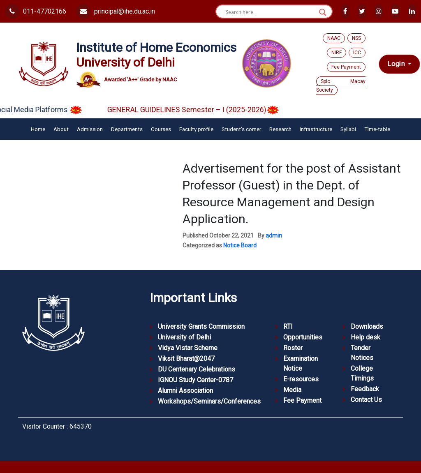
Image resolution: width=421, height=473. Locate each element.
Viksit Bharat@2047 (186, 358)
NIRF (336, 52)
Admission (90, 129)
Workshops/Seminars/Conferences (209, 401)
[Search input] (270, 12)
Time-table (377, 129)
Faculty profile (196, 129)
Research (280, 129)
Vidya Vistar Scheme (187, 348)
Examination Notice (300, 363)
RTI (288, 326)
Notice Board (240, 245)
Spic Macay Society (340, 85)
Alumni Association (185, 391)
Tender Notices (362, 353)
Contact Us (366, 400)
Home (38, 129)
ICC (357, 52)
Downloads (367, 326)
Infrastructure (316, 129)
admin (274, 235)
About (61, 129)
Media (292, 390)
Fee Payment (346, 67)
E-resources (301, 379)
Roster (293, 348)
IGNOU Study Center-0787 (195, 380)
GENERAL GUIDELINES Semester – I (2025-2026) (201, 109)
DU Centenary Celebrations (196, 369)
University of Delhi (184, 337)
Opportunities (302, 337)
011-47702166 (35, 11)
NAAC (333, 38)
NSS (356, 38)
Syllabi (348, 129)
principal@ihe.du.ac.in (115, 11)
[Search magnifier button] (322, 12)
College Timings (362, 373)
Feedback (365, 389)
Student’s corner (241, 129)
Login (397, 64)
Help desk (365, 337)
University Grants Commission (201, 326)
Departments (127, 129)
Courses (161, 129)
